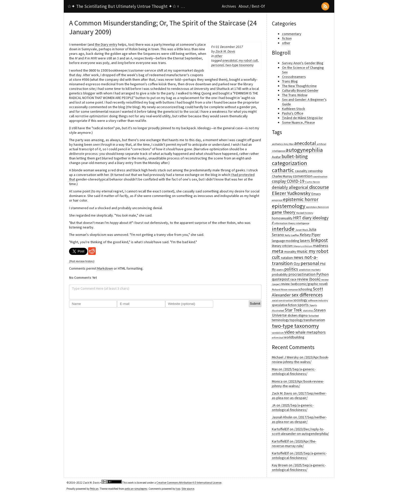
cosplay (279, 181)
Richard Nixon (280, 289)
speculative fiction (284, 305)
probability (280, 274)
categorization (289, 163)
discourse (319, 187)
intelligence (302, 223)
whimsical (278, 337)
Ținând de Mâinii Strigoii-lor (302, 118)
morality (290, 252)
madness (320, 245)
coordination (320, 176)
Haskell (300, 213)
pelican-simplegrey (136, 488)
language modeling (286, 241)
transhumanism (314, 320)
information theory (285, 223)
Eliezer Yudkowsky (291, 193)
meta (278, 251)
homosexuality (282, 218)
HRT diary (302, 218)
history (309, 213)
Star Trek (294, 310)
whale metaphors (310, 332)
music (303, 251)
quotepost (281, 279)
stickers (293, 315)
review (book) (309, 279)
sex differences (307, 295)
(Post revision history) (81, 261)
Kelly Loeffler (292, 235)
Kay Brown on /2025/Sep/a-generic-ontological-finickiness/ (299, 467)
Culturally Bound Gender (300, 90)
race (293, 279)
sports (303, 304)
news (299, 257)
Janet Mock (301, 230)
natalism (287, 258)
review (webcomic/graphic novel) (304, 284)
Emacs (316, 194)
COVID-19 (296, 181)
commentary (291, 33)
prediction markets (310, 269)
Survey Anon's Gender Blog (302, 63)
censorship (315, 171)
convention (303, 176)
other (218, 56)
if (273, 223)
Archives (229, 6)
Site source (187, 488)
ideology (320, 218)
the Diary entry (106, 44)
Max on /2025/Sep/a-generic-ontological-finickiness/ (294, 371)
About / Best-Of (252, 6)
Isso (178, 488)
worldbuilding (294, 337)
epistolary (312, 207)
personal (217, 65)
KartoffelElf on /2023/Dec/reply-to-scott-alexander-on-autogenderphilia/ (300, 431)
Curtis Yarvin (312, 182)
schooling (305, 289)
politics (291, 269)
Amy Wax (289, 144)
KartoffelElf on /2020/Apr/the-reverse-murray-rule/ (294, 443)
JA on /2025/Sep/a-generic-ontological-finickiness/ (292, 407)
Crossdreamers (294, 76)
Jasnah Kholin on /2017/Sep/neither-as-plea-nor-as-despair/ (299, 419)
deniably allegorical (290, 187)
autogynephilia (304, 149)
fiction (287, 38)
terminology (281, 320)
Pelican (94, 488)
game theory (284, 212)
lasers (305, 240)
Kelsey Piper (310, 234)
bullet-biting (294, 156)
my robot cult (248, 60)
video (289, 332)
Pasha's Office (292, 113)
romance (293, 289)
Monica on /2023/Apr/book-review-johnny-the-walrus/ (298, 383)
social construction (282, 300)
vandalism (278, 332)
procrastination (302, 274)
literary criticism (303, 246)
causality (301, 171)
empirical (277, 200)
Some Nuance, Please (298, 122)
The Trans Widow (294, 95)
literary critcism (282, 246)
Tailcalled (313, 315)
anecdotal (229, 60)
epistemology (289, 205)
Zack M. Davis (225, 51)
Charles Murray (282, 176)
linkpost (319, 240)
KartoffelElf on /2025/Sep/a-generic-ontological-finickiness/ (299, 455)
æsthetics (278, 144)
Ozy (297, 263)
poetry (280, 269)
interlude (283, 228)
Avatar (276, 157)
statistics (308, 310)
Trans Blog (290, 81)
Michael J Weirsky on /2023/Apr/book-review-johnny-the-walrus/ (300, 359)
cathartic (283, 170)
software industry (318, 300)
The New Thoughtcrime (299, 86)
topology (297, 320)
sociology (300, 300)
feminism (323, 207)
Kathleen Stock (293, 108)
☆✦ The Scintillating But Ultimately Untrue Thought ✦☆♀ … (126, 6)
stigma (303, 315)
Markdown (105, 268)
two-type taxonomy (239, 65)
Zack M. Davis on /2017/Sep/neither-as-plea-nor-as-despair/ (299, 395)
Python (322, 274)
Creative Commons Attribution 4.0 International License (188, 482)
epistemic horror (300, 199)
